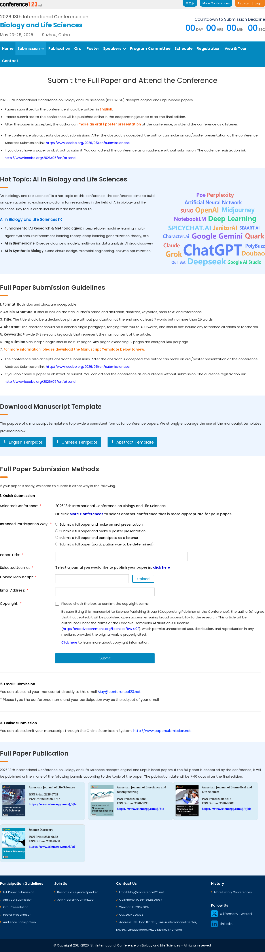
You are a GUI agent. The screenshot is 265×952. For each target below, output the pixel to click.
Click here (69, 642)
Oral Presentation (15, 907)
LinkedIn (222, 923)
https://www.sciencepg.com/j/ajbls (227, 809)
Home (7, 48)
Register (244, 3)
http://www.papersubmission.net (162, 730)
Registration (209, 48)
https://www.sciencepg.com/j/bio (140, 809)
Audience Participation (19, 922)
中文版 (190, 3)
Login (258, 3)
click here (161, 567)
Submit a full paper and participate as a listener (96, 537)
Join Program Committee (75, 900)
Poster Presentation (17, 915)
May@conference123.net (119, 691)
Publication (59, 48)
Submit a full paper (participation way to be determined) (104, 544)
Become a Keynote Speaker (77, 892)
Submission (30, 48)
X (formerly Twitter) (231, 913)
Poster (93, 48)
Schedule (183, 48)
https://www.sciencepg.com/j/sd (52, 847)
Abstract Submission (17, 900)
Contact (10, 60)
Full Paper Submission (18, 892)
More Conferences (216, 3)
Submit (104, 658)
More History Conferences (233, 892)
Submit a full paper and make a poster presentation (100, 531)
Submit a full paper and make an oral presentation (99, 524)
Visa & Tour (236, 48)
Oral (78, 48)
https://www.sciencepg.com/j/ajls (53, 804)
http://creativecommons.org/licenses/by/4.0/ (101, 628)
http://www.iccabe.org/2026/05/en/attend (40, 157)
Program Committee (150, 48)
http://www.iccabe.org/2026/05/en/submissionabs (88, 142)
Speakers (114, 48)
